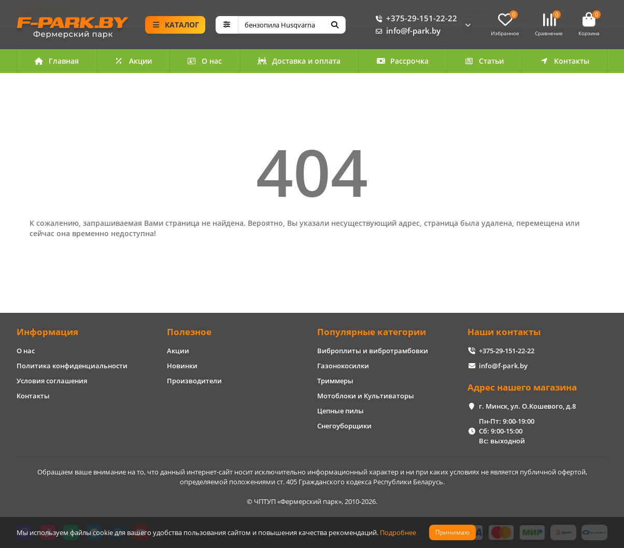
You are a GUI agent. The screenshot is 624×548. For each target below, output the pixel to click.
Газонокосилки (343, 365)
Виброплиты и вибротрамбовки (372, 350)
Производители (194, 380)
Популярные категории (371, 332)
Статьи (484, 62)
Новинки (182, 365)
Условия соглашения (52, 380)
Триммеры (335, 380)
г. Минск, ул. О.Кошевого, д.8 (527, 406)
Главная (57, 62)
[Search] (292, 25)
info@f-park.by (406, 31)
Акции (133, 62)
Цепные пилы (340, 410)
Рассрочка (402, 62)
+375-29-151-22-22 (414, 19)
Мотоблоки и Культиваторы (365, 395)
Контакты (564, 62)
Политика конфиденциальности (72, 365)
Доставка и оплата (299, 62)
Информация (47, 332)
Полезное (189, 332)
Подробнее (398, 532)
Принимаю (452, 532)
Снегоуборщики (344, 425)
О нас (205, 62)
